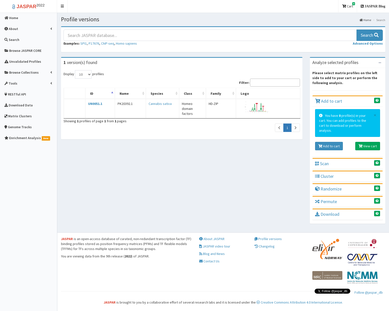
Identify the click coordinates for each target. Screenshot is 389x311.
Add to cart (328, 101)
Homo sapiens (126, 43)
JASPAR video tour (214, 246)
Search (370, 35)
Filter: (269, 83)
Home (365, 20)
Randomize (328, 189)
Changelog (265, 246)
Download (327, 214)
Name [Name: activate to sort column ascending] (116, 93)
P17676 (94, 43)
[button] (62, 6)
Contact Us (209, 261)
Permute (326, 201)
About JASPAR (212, 239)
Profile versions (268, 239)
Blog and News (212, 253)
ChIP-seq (107, 43)
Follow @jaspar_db (369, 292)
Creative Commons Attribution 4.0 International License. (300, 302)
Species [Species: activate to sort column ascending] (144, 93)
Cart (348, 5)
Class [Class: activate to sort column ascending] (179, 93)
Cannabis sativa (147, 103)
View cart (367, 146)
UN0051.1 (92, 103)
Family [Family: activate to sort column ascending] (230, 93)
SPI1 (83, 43)
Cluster (324, 176)
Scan (322, 163)
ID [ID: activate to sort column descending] (88, 93)
